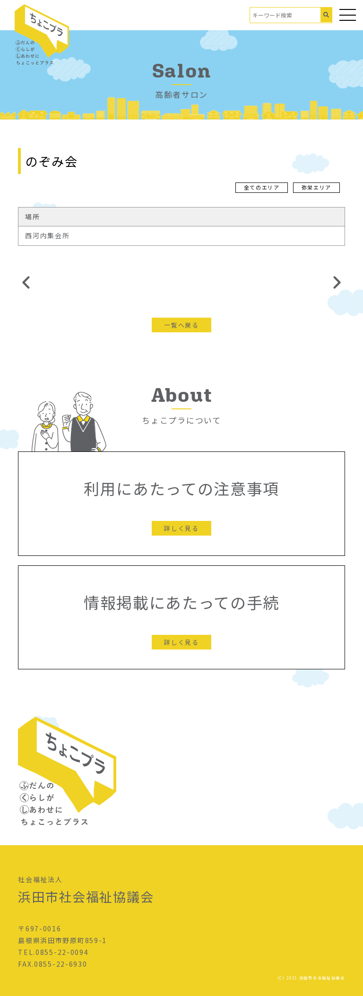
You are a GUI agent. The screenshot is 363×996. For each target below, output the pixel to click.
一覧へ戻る (181, 324)
